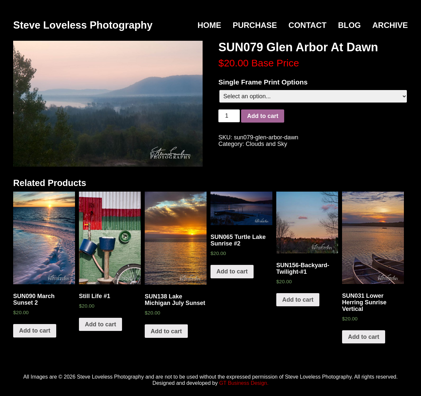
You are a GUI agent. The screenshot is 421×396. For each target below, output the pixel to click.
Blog (349, 25)
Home (209, 25)
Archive (390, 25)
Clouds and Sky (266, 144)
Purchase (255, 25)
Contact (307, 25)
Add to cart (262, 116)
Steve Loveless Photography (83, 25)
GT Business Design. (243, 383)
